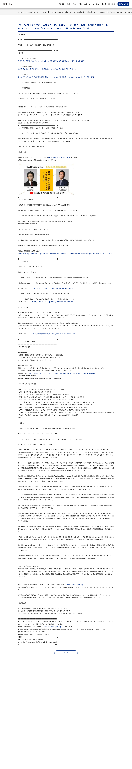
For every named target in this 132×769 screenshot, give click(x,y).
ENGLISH (111, 4)
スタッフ (87, 4)
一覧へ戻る (66, 653)
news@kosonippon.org (52, 626)
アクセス (96, 4)
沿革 (80, 4)
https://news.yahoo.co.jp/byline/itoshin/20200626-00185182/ (54, 288)
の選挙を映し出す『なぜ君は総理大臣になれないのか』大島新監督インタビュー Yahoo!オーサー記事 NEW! (56, 77)
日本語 (104, 4)
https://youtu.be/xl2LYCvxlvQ (59, 157)
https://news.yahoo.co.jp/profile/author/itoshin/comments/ (53, 334)
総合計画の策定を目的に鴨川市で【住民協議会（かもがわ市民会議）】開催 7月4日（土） (48, 69)
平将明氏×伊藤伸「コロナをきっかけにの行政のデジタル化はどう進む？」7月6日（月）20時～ (52, 61)
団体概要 (61, 4)
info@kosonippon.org (75, 584)
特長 (68, 4)
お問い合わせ (123, 4)
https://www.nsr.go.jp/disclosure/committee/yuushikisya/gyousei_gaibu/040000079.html (62, 373)
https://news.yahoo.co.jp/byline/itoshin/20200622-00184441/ (54, 302)
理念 (74, 4)
